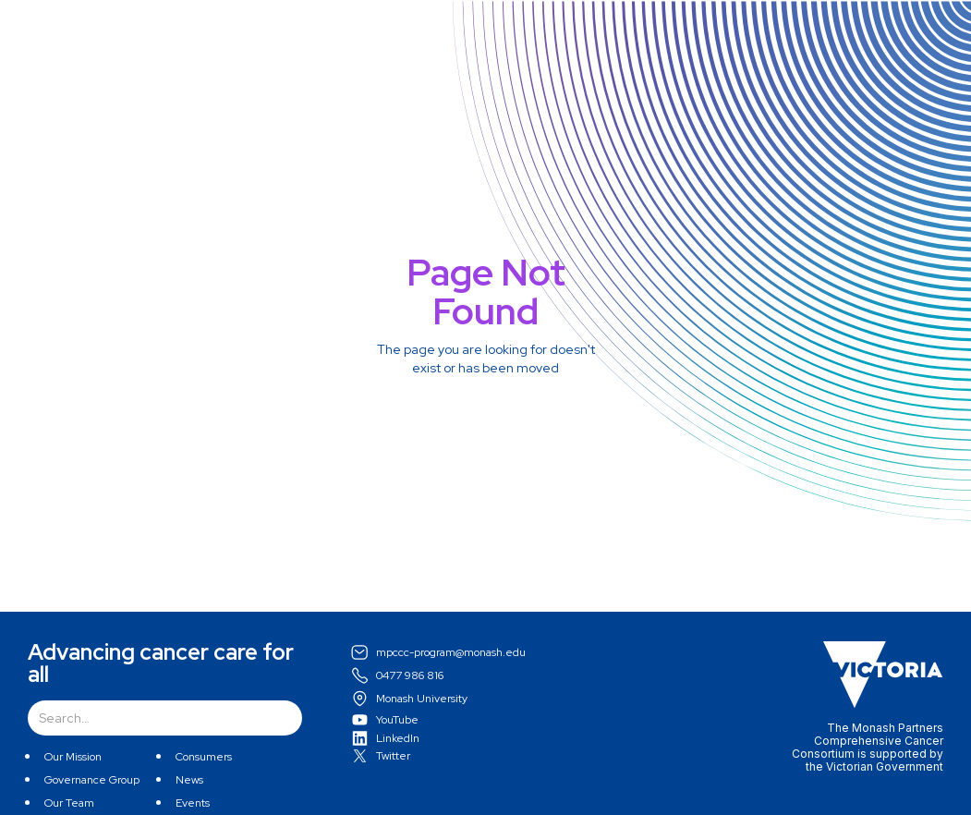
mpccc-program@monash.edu (451, 652)
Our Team (69, 803)
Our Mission (73, 756)
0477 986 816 (409, 675)
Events (193, 803)
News (189, 779)
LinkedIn (397, 738)
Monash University (421, 698)
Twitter (393, 755)
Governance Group (92, 779)
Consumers (204, 756)
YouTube (397, 719)
